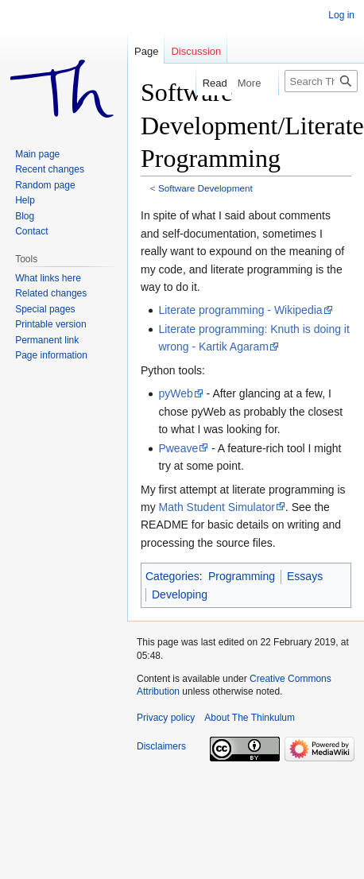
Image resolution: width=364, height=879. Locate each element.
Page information (51, 355)
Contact (31, 231)
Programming (241, 576)
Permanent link (47, 340)
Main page (37, 154)
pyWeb (175, 393)
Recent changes (49, 169)
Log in (341, 15)
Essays (305, 576)
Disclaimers (161, 746)
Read (201, 83)
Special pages (45, 309)
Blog (24, 216)
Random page (45, 185)
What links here (48, 278)
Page (146, 51)
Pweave (178, 448)
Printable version (50, 324)
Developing (179, 594)
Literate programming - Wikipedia (240, 310)
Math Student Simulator (217, 507)
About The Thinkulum (249, 717)
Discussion (196, 51)
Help (25, 200)
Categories (172, 576)
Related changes (51, 293)
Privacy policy (166, 717)
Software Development (205, 188)
